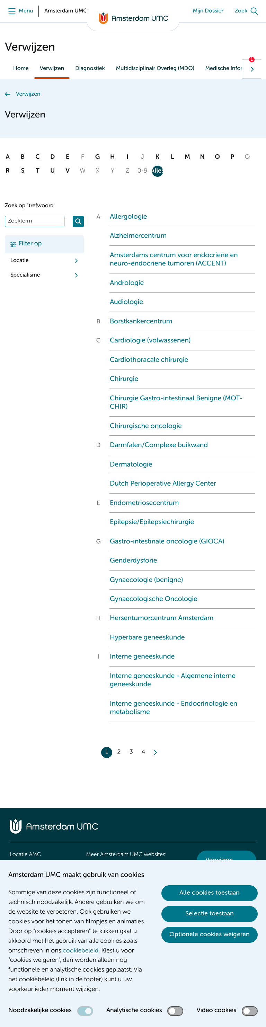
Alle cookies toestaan (209, 893)
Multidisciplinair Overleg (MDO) (155, 68)
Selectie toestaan (209, 914)
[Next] (155, 752)
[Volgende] (251, 69)
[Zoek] (248, 11)
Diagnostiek (90, 68)
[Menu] (19, 11)
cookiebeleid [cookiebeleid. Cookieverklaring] (80, 951)
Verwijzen (52, 68)
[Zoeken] (78, 221)
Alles (157, 171)
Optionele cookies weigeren (209, 934)
